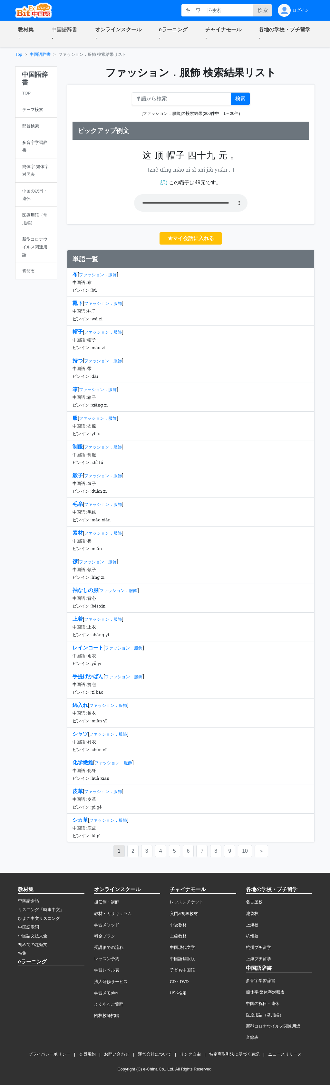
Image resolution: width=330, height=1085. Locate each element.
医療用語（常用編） (265, 1014)
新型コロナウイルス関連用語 (273, 1026)
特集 (22, 953)
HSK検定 (178, 992)
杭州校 (252, 936)
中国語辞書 (40, 54)
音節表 (252, 1037)
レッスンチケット (186, 901)
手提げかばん (88, 676)
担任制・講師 (106, 901)
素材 (78, 533)
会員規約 (87, 1054)
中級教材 (178, 924)
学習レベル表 (106, 970)
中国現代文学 (182, 947)
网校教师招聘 (106, 1015)
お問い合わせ (116, 1054)
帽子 (78, 332)
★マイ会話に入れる (191, 238)
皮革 (78, 791)
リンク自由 (190, 1054)
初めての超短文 (32, 944)
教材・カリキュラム (113, 913)
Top (18, 54)
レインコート (88, 647)
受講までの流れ (108, 947)
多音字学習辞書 (260, 980)
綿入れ (80, 705)
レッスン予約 (106, 958)
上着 (78, 619)
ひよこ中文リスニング (39, 918)
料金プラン (104, 936)
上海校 (252, 924)
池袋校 (252, 913)
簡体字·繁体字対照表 (265, 992)
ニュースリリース (285, 1054)
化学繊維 (83, 762)
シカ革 (80, 820)
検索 (262, 10)
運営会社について (154, 1054)
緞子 (78, 475)
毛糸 (78, 504)
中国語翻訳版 (182, 958)
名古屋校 (254, 901)
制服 (78, 446)
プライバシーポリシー (49, 1054)
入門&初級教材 (184, 913)
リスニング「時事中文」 (41, 909)
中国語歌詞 (28, 927)
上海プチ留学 (258, 958)
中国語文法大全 (32, 935)
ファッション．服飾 (98, 274)
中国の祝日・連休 (262, 1003)
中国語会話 (28, 900)
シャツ (80, 734)
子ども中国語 (182, 970)
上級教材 (178, 936)
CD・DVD (179, 981)
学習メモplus (106, 992)
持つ (78, 360)
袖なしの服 (85, 590)
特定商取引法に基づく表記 (234, 1054)
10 (245, 851)
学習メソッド (106, 924)
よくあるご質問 (108, 1004)
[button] (27, 34)
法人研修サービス (111, 981)
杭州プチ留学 (258, 947)
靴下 (78, 303)
